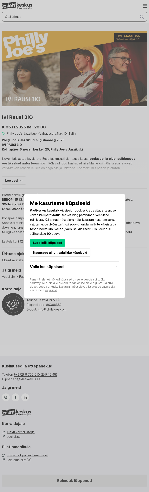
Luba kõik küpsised (47, 243)
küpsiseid (66, 210)
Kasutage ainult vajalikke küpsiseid (60, 253)
